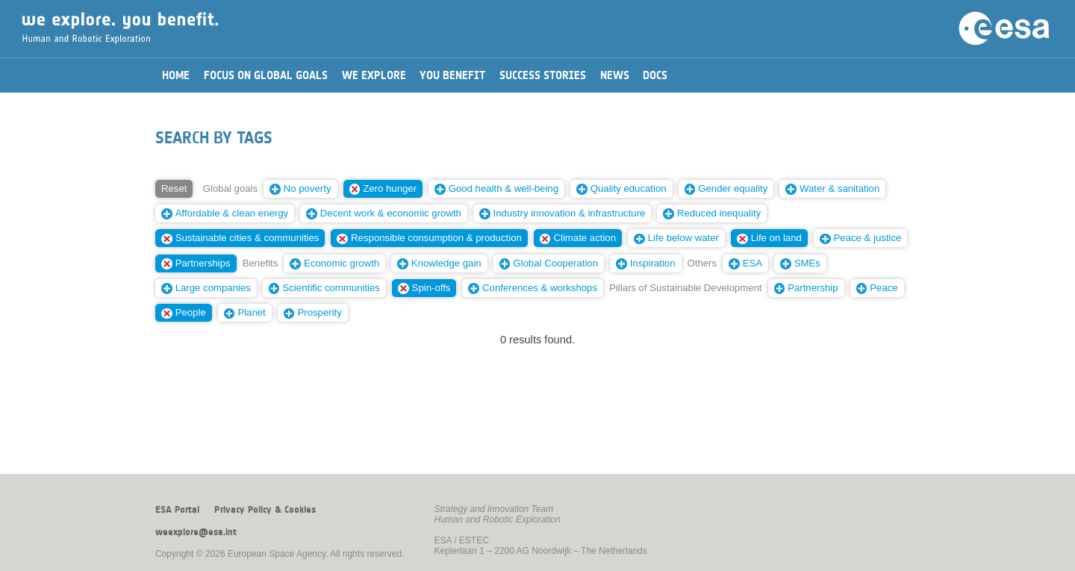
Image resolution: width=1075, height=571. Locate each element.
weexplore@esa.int (196, 532)
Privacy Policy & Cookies (265, 510)
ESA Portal (177, 510)
